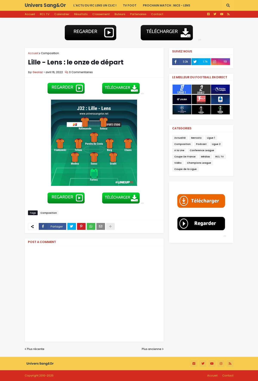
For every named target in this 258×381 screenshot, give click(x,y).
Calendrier (61, 14)
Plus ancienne (151, 349)
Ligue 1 (211, 138)
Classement (101, 14)
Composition (50, 53)
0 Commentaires (81, 72)
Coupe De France (185, 156)
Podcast (201, 144)
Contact (157, 14)
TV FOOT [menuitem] (129, 5)
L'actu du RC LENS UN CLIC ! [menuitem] (94, 5)
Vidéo (178, 163)
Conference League (202, 150)
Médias (205, 156)
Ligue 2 (216, 144)
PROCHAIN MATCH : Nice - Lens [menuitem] (166, 5)
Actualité (180, 138)
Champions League (199, 163)
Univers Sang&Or (45, 5)
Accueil (30, 14)
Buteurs (119, 14)
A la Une (179, 150)
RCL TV (44, 14)
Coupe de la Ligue (185, 169)
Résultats (81, 14)
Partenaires (138, 14)
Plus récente (35, 349)
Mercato (196, 138)
